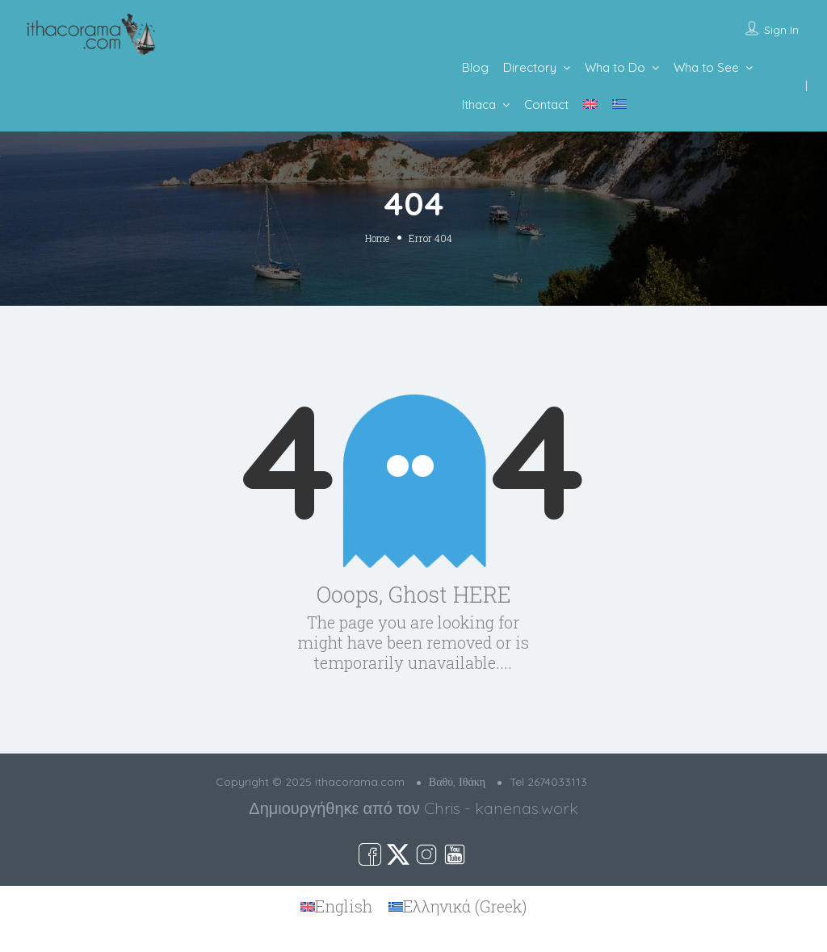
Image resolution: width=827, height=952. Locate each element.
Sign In (781, 30)
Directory (529, 67)
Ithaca (479, 104)
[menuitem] (590, 104)
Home (377, 238)
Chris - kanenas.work (501, 808)
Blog (475, 67)
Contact (546, 104)
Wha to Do (615, 67)
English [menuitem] (343, 906)
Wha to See (706, 67)
